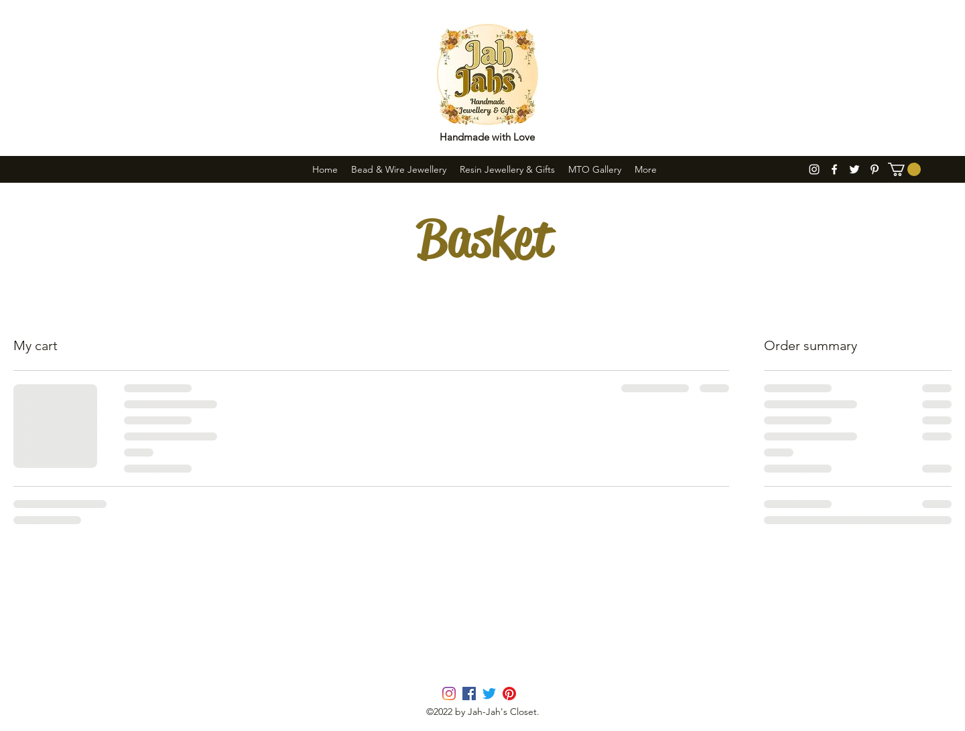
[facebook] (834, 169)
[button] (904, 169)
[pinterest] (874, 169)
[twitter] (854, 169)
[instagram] (814, 169)
